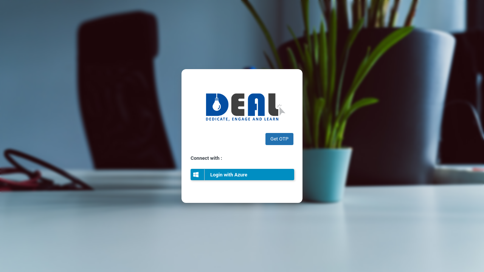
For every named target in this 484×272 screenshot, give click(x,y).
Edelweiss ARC (242, 106)
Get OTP (279, 139)
